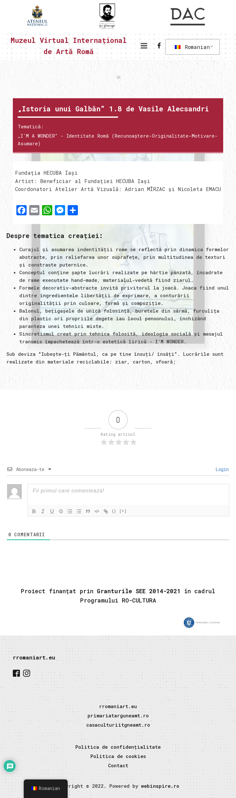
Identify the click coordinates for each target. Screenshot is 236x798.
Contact (118, 765)
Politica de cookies (118, 756)
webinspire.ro (160, 786)
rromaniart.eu (34, 657)
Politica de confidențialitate (118, 747)
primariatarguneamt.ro (118, 715)
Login (221, 469)
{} (114, 510)
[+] (123, 510)
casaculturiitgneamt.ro (118, 725)
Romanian (192, 47)
